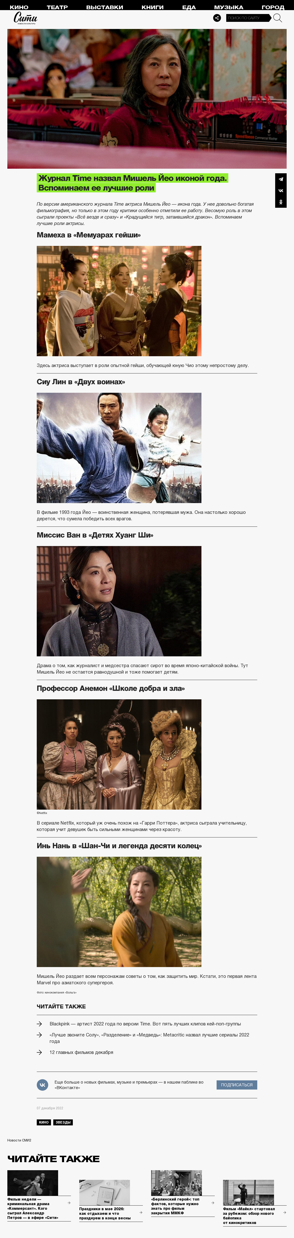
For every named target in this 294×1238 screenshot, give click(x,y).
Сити (26, 17)
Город (273, 7)
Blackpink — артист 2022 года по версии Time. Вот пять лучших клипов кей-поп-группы (145, 1023)
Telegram (281, 179)
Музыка (228, 7)
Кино (19, 7)
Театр (57, 7)
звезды (63, 1122)
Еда (189, 7)
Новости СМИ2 (19, 1140)
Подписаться (237, 1085)
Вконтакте (281, 190)
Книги (152, 7)
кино (44, 1122)
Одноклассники (281, 202)
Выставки (104, 7)
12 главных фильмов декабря (81, 1052)
